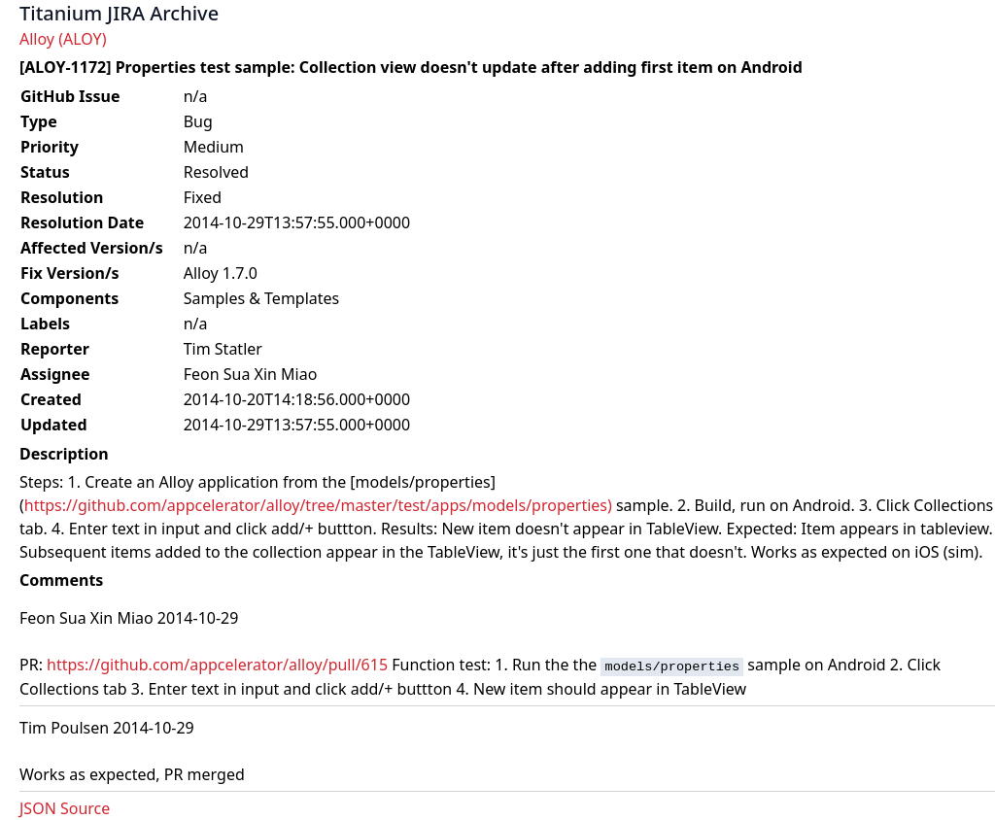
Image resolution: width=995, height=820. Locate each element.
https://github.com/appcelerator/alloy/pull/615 (217, 664)
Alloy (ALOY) (62, 39)
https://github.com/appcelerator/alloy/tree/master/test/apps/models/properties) (318, 505)
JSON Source (64, 808)
